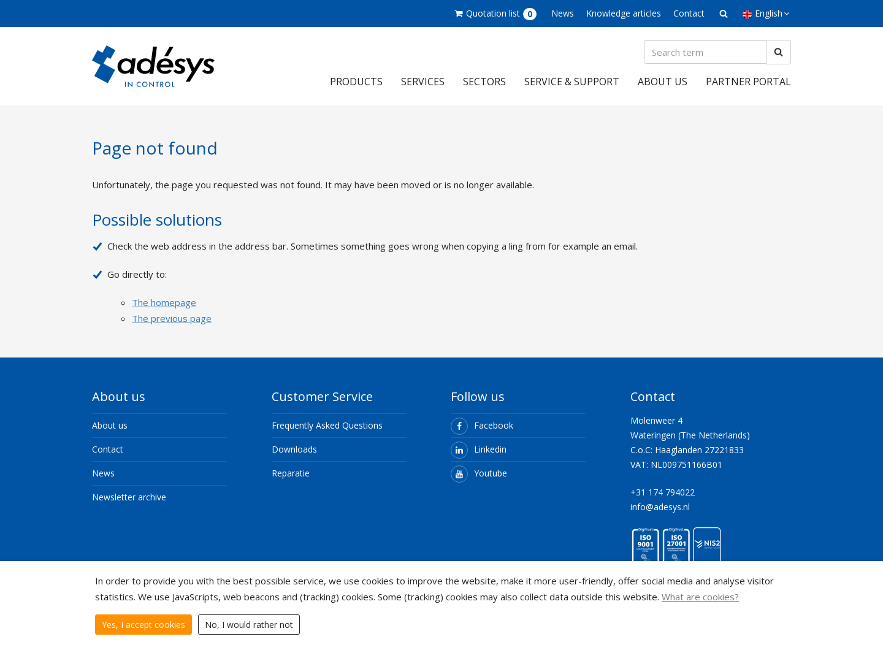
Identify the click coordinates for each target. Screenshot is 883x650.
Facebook (482, 425)
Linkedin (478, 449)
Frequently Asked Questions (327, 425)
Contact (689, 13)
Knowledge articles (623, 13)
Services (423, 81)
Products (356, 81)
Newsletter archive (129, 497)
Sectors (484, 81)
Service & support (571, 81)
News (562, 13)
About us (662, 81)
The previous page (172, 318)
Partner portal (748, 81)
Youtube (479, 473)
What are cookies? (700, 597)
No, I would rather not (249, 624)
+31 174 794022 (662, 492)
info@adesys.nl (660, 507)
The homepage (164, 302)
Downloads (294, 449)
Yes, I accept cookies (143, 624)
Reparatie (291, 473)
